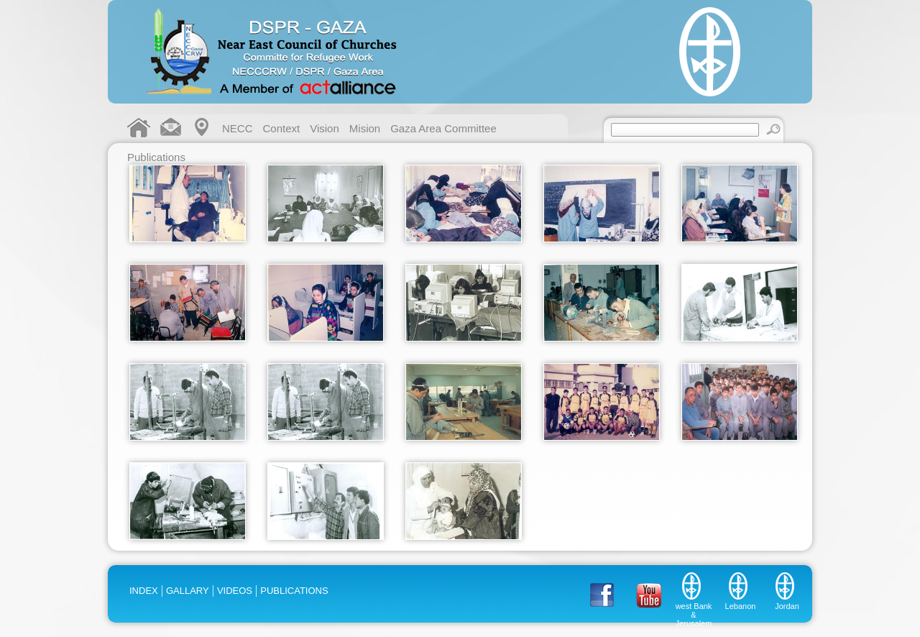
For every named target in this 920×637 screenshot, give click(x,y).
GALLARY (187, 590)
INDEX (143, 590)
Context (281, 128)
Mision (364, 128)
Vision (324, 128)
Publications (156, 157)
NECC (237, 128)
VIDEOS (234, 590)
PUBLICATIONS (294, 590)
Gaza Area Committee (443, 128)
